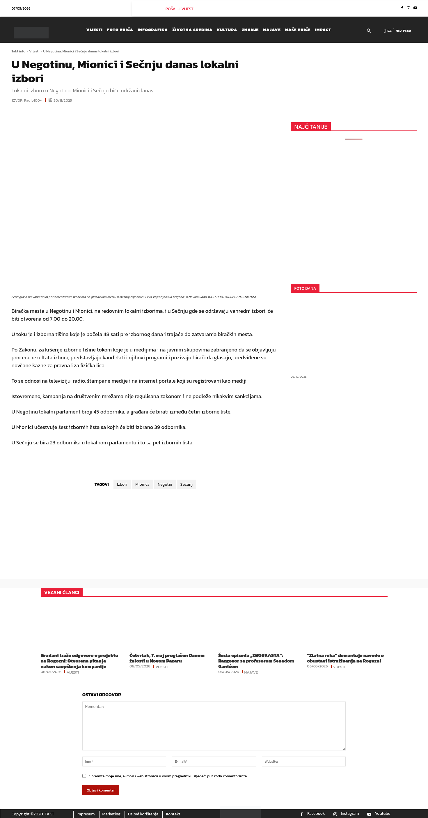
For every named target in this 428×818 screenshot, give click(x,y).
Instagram (350, 814)
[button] (369, 31)
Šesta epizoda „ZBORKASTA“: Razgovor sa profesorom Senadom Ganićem (256, 661)
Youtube (382, 814)
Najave (251, 671)
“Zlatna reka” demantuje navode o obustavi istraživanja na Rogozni (345, 658)
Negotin (165, 484)
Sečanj (186, 484)
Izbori (122, 484)
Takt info (19, 51)
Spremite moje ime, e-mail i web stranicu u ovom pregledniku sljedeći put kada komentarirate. (168, 776)
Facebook (316, 814)
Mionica (142, 484)
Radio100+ (33, 100)
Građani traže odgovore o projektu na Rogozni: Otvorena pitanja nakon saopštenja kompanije (79, 661)
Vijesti (34, 51)
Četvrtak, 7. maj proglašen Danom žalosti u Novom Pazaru (167, 658)
